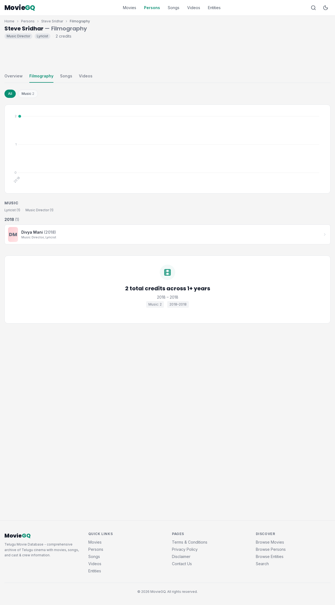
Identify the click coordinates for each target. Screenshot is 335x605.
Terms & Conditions (189, 542)
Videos (193, 7)
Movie (19, 7)
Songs (173, 7)
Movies (129, 7)
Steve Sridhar (52, 21)
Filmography (41, 76)
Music (28, 94)
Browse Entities (270, 556)
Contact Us (182, 563)
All (10, 94)
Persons (152, 7)
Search (262, 563)
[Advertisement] (167, 54)
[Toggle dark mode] (326, 8)
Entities (214, 7)
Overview (13, 76)
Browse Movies (270, 542)
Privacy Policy (185, 549)
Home (9, 21)
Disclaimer (181, 556)
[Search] (313, 8)
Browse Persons (271, 549)
